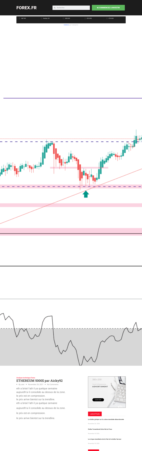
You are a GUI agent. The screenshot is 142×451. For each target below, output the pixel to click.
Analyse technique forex (25, 378)
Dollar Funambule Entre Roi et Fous (100, 429)
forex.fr (26, 7)
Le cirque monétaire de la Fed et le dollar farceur (104, 439)
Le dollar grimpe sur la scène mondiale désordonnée (106, 419)
